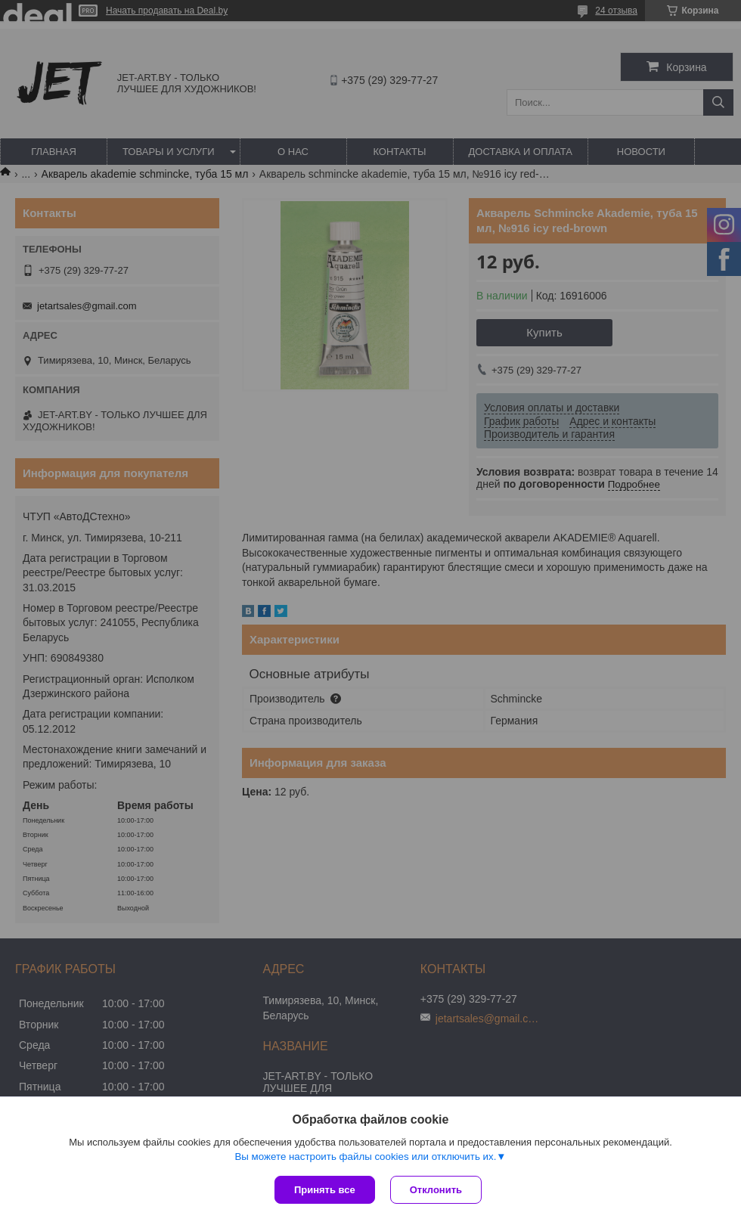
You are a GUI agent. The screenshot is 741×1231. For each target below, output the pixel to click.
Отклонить (436, 1189)
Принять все (324, 1189)
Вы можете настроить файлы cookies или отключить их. (365, 1156)
